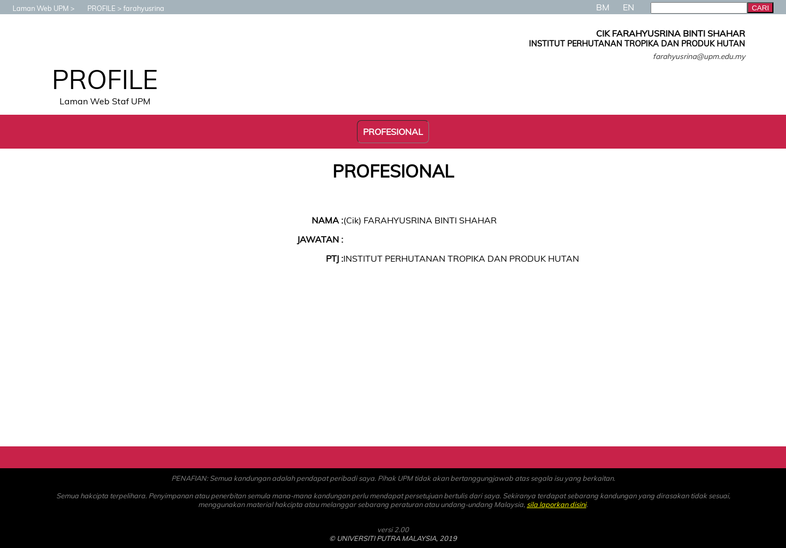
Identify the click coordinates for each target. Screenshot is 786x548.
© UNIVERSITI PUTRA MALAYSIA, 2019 (393, 538)
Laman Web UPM (35, 8)
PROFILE (96, 8)
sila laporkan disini (556, 504)
